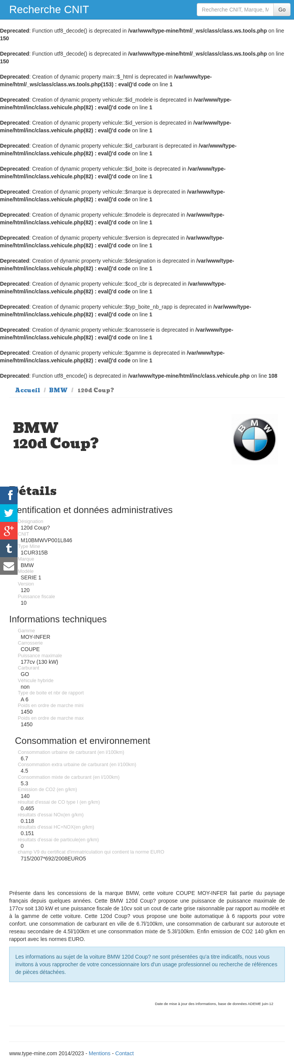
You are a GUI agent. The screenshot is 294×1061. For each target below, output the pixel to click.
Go (282, 10)
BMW (58, 390)
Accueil (27, 390)
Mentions (100, 1053)
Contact (124, 1053)
